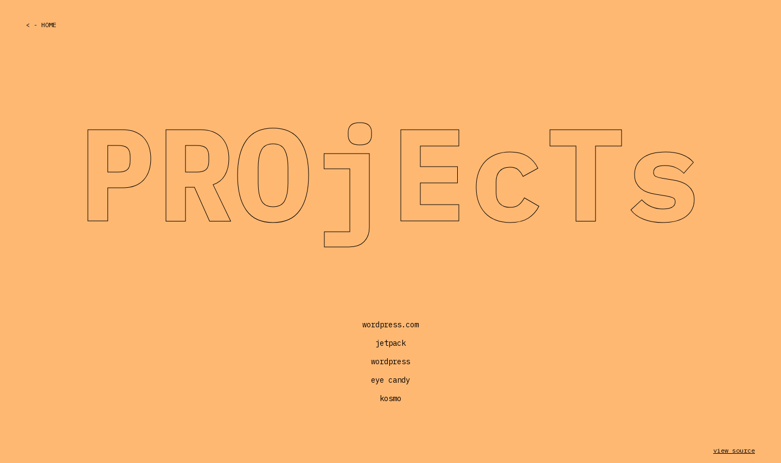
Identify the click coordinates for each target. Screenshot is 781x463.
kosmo (390, 398)
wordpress (390, 361)
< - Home (41, 25)
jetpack (390, 343)
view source (734, 450)
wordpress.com (390, 324)
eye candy (390, 380)
